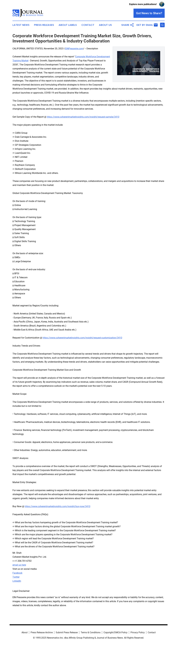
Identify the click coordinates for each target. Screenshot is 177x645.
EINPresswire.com (74, 48)
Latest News (20, 25)
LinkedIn (16, 581)
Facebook (17, 573)
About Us (105, 25)
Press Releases (44, 25)
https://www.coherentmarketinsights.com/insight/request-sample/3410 (83, 116)
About (25, 632)
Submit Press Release (67, 632)
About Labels (68, 25)
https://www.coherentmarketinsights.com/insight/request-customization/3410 (82, 337)
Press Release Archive (42, 632)
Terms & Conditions (90, 632)
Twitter (16, 577)
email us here (19, 565)
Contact (87, 25)
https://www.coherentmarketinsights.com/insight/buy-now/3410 (57, 506)
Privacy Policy (137, 632)
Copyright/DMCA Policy (115, 632)
